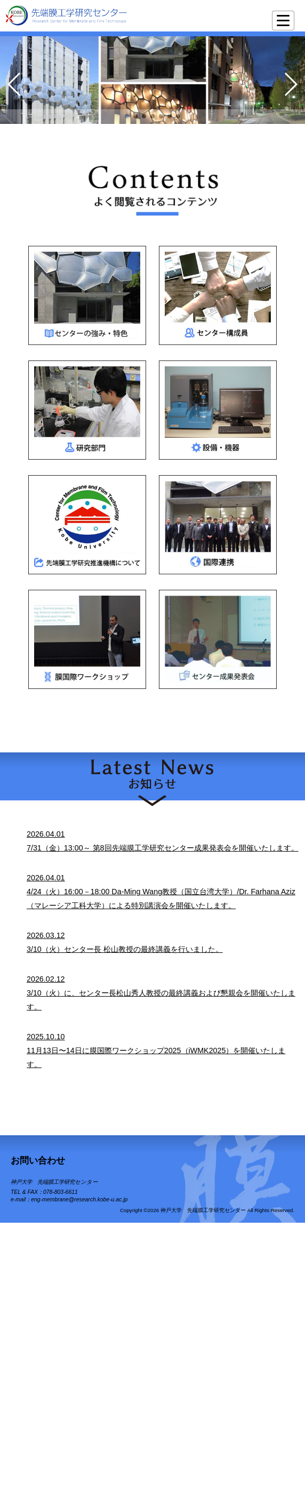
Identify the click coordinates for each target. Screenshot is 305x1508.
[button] (127, 116)
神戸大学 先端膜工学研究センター (54, 1182)
